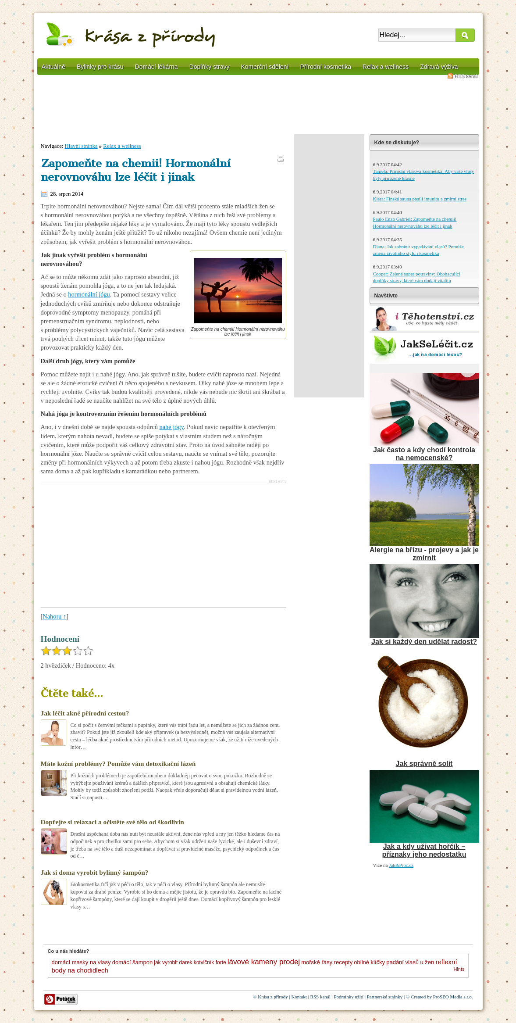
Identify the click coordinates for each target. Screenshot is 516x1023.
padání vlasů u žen (410, 962)
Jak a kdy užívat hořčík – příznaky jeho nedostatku (424, 850)
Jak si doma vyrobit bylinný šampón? (95, 872)
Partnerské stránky (385, 996)
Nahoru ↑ (54, 616)
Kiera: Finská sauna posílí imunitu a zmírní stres (420, 198)
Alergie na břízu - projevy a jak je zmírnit (424, 554)
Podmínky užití (348, 996)
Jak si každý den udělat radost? (424, 641)
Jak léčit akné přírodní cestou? (85, 713)
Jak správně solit (424, 763)
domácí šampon (132, 962)
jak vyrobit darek (173, 962)
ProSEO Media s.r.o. (453, 996)
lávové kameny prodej (264, 962)
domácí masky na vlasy (81, 962)
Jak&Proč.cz (401, 865)
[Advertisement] (258, 107)
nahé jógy (171, 426)
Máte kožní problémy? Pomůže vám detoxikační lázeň (118, 763)
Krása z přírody (273, 996)
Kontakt (298, 996)
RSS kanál (466, 76)
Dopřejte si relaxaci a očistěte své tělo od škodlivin (112, 822)
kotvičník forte (210, 962)
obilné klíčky (369, 962)
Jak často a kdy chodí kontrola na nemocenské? (424, 453)
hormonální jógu (89, 294)
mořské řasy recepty (326, 962)
